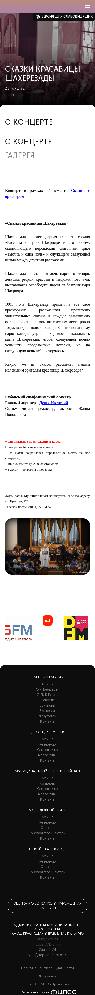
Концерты (47, 784)
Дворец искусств (47, 732)
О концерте (28, 142)
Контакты (47, 722)
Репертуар (47, 745)
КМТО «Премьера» (47, 677)
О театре (47, 828)
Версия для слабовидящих (67, 17)
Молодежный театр (47, 810)
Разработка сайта (35, 992)
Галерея (20, 156)
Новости (47, 700)
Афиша (47, 684)
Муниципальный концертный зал (47, 771)
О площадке (47, 750)
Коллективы (47, 755)
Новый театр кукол (47, 849)
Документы (47, 716)
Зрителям (47, 711)
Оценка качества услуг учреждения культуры (47, 906)
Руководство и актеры (47, 833)
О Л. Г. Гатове (48, 695)
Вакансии (47, 706)
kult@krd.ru (47, 939)
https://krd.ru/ (47, 945)
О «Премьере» (47, 690)
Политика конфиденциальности (47, 968)
